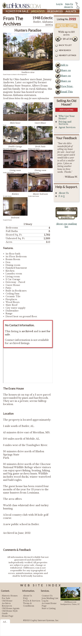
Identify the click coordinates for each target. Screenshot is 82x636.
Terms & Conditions (28, 604)
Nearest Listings (67, 55)
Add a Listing (66, 110)
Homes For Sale (17, 11)
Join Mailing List (50, 598)
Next (75, 39)
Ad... (5, 622)
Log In (59, 4)
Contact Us (47, 595)
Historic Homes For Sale (10, 596)
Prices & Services (31, 601)
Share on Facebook (66, 71)
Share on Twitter (66, 76)
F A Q (62, 196)
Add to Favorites (66, 66)
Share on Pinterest (66, 82)
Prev (58, 39)
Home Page (7, 616)
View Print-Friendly (67, 87)
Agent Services (67, 127)
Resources (55, 11)
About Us (68, 7)
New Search (65, 50)
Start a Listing (49, 608)
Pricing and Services (65, 123)
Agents (71, 11)
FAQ (25, 598)
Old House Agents (10, 608)
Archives (38, 11)
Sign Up (69, 4)
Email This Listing (67, 92)
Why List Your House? (67, 117)
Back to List (65, 45)
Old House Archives (7, 602)
